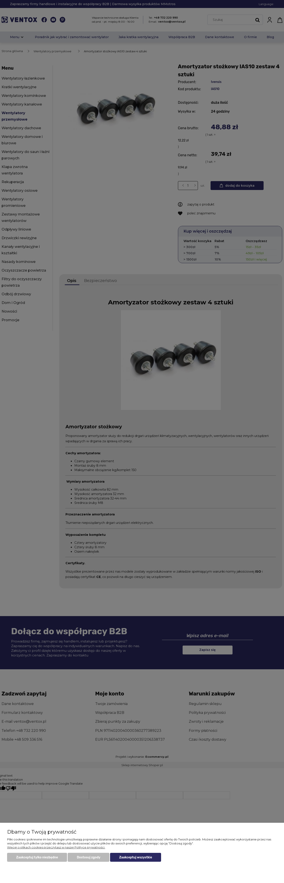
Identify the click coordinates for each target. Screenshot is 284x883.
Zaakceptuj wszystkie (135, 857)
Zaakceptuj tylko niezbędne (37, 857)
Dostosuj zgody (88, 857)
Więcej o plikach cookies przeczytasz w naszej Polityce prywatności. (56, 847)
